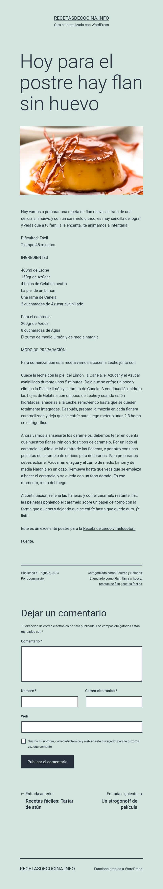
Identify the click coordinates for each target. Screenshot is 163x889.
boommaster (36, 578)
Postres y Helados (129, 573)
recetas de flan (109, 584)
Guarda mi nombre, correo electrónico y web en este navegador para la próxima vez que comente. (83, 744)
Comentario (31, 641)
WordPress (133, 869)
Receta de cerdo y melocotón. (109, 528)
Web (24, 716)
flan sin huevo (131, 578)
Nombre (28, 691)
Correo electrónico (101, 691)
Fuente (27, 541)
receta (73, 211)
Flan (117, 578)
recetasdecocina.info (81, 18)
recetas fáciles (131, 584)
